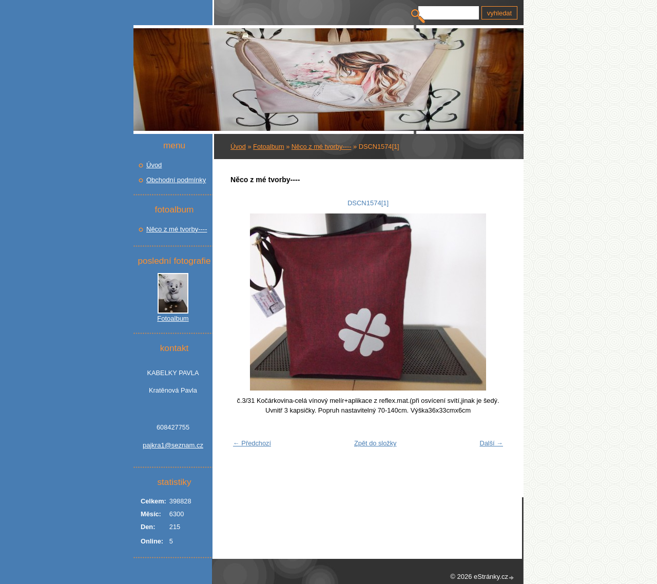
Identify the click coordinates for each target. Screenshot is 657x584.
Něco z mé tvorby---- (322, 146)
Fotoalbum (268, 146)
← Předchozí (252, 443)
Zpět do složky (375, 443)
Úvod (238, 146)
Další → (491, 443)
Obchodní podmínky (176, 180)
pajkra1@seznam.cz (173, 445)
